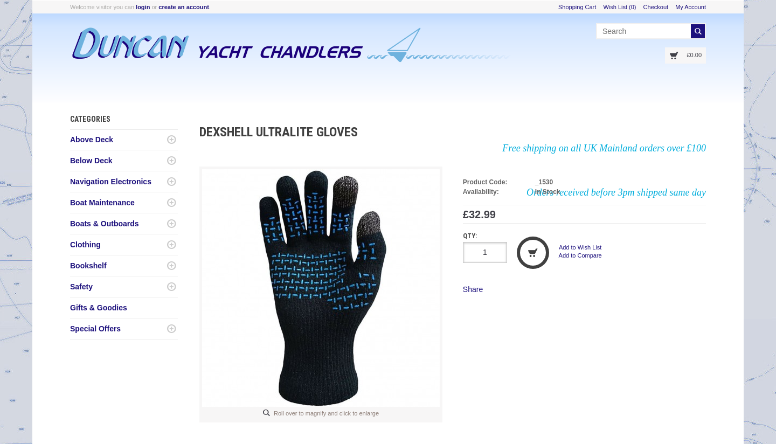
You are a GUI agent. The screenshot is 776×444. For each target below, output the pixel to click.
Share (473, 289)
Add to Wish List (580, 247)
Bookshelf (88, 265)
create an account (183, 7)
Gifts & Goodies (98, 307)
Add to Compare (580, 255)
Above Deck (91, 139)
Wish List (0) (619, 7)
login (143, 7)
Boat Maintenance (102, 202)
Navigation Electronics (110, 181)
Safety (81, 286)
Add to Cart (533, 253)
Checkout (655, 7)
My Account (690, 7)
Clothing (85, 244)
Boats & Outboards (104, 223)
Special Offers (95, 328)
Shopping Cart (577, 7)
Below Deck (91, 160)
